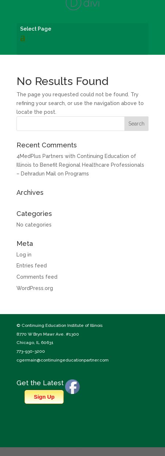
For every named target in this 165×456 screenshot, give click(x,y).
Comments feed (36, 277)
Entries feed (31, 265)
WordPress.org (34, 288)
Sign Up (44, 397)
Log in (23, 255)
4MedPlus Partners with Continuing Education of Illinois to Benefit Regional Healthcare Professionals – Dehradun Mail (80, 165)
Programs (77, 174)
